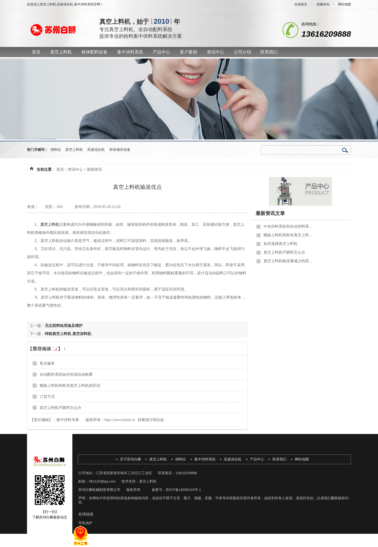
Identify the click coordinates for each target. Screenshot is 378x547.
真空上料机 (61, 52)
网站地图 (344, 4)
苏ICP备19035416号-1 (183, 490)
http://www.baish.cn (119, 420)
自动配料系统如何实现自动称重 (66, 374)
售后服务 (47, 363)
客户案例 (188, 52)
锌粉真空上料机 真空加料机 (68, 333)
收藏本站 (323, 4)
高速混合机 (96, 150)
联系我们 (269, 52)
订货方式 (47, 396)
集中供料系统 (130, 52)
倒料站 (55, 150)
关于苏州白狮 (130, 459)
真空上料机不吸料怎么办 (60, 407)
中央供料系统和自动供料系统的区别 (289, 226)
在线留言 (300, 4)
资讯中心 (215, 52)
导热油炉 (85, 523)
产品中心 (161, 52)
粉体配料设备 (94, 52)
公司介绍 (242, 52)
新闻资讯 (94, 169)
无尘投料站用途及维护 (64, 325)
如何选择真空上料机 (281, 244)
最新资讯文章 (270, 213)
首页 (36, 52)
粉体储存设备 (119, 150)
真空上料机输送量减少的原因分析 (289, 261)
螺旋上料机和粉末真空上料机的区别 (70, 385)
